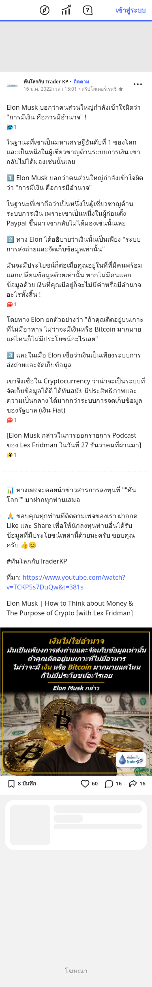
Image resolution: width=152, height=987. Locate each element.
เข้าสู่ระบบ (131, 10)
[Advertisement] (76, 46)
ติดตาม (81, 81)
